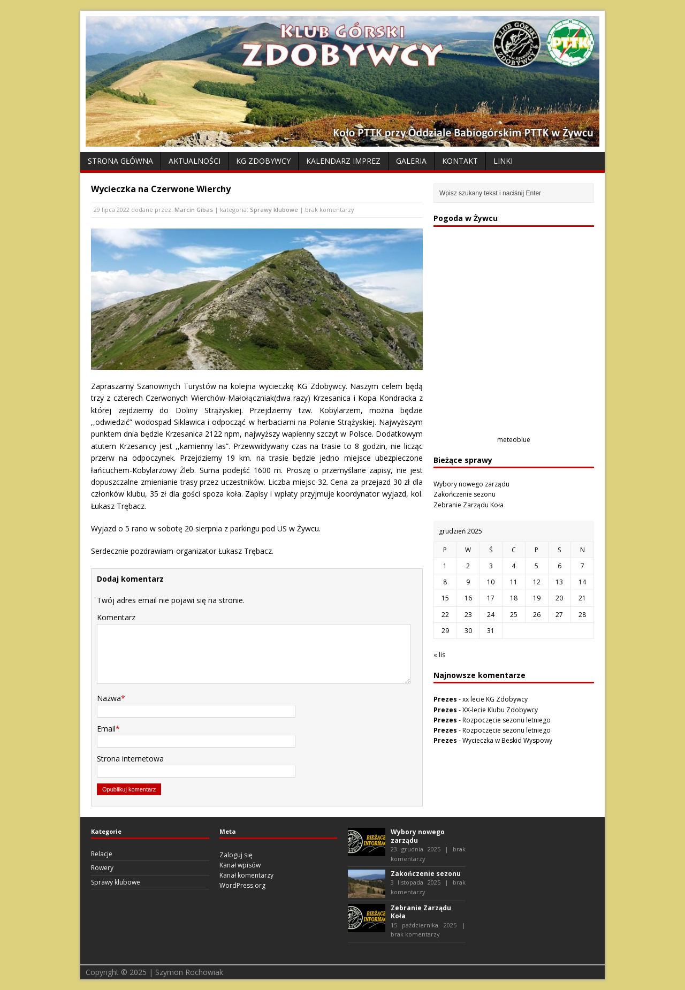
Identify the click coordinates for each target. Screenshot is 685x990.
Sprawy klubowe (274, 209)
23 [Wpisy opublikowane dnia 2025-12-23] (468, 614)
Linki (503, 161)
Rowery (102, 867)
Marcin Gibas (193, 209)
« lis (439, 654)
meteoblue (513, 439)
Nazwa (109, 698)
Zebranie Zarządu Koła (468, 504)
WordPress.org (242, 885)
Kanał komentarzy (246, 875)
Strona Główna (120, 161)
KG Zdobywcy (263, 161)
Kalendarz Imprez (343, 161)
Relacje (101, 853)
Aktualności (194, 161)
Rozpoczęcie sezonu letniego (506, 720)
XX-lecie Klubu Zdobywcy (500, 709)
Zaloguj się (236, 854)
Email (106, 729)
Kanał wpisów (240, 865)
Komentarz (116, 617)
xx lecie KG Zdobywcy (495, 699)
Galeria (411, 161)
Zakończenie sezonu (464, 494)
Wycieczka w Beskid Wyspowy (507, 740)
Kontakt (460, 161)
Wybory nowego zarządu (471, 484)
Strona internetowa (130, 758)
